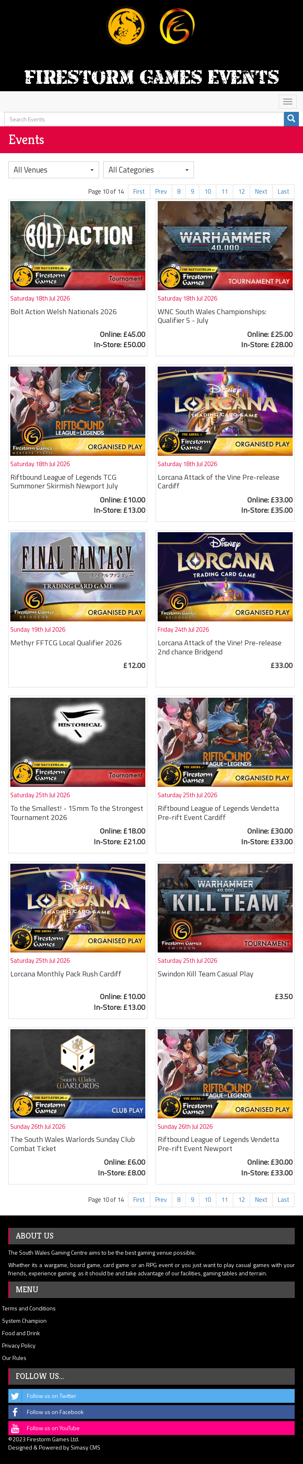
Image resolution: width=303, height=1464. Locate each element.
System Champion (24, 1320)
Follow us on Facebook (46, 1412)
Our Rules (14, 1357)
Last (283, 191)
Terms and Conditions (29, 1308)
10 (207, 191)
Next (261, 191)
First (139, 191)
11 (224, 191)
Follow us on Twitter (42, 1395)
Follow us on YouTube (44, 1428)
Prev (161, 191)
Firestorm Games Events (151, 77)
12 (241, 191)
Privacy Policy (19, 1345)
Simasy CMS (85, 1447)
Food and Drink (21, 1333)
